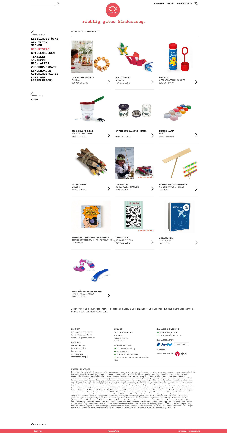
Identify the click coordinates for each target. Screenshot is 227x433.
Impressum (76, 351)
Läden (113, 431)
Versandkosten (121, 338)
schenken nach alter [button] (40, 62)
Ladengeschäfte (78, 348)
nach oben (40, 424)
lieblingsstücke (42, 39)
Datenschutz (77, 354)
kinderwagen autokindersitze (42, 73)
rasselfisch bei (79, 357)
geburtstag (40, 49)
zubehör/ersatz (42, 67)
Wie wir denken (78, 345)
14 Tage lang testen (123, 332)
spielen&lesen (42, 53)
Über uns (38, 431)
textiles (38, 56)
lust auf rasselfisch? (42, 79)
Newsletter (119, 341)
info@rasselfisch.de (86, 338)
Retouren (118, 335)
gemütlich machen (39, 44)
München (34, 99)
